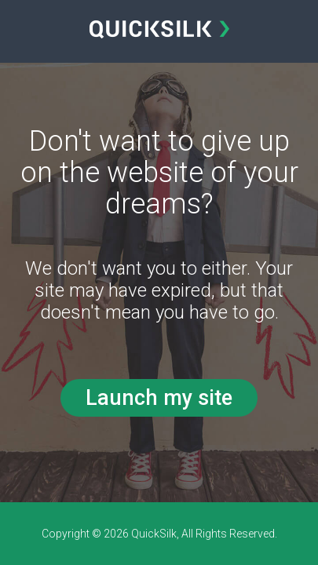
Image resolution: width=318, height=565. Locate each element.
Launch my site (159, 397)
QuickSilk (154, 533)
